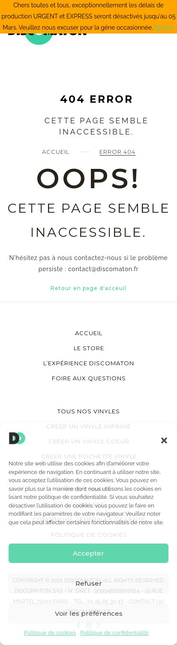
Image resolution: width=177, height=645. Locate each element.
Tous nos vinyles (88, 411)
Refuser (88, 583)
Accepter (88, 553)
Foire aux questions (89, 378)
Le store (89, 348)
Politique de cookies (50, 633)
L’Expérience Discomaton (88, 363)
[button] (164, 440)
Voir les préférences (89, 613)
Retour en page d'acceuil (88, 288)
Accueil (55, 151)
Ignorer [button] (164, 27)
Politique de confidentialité (114, 633)
